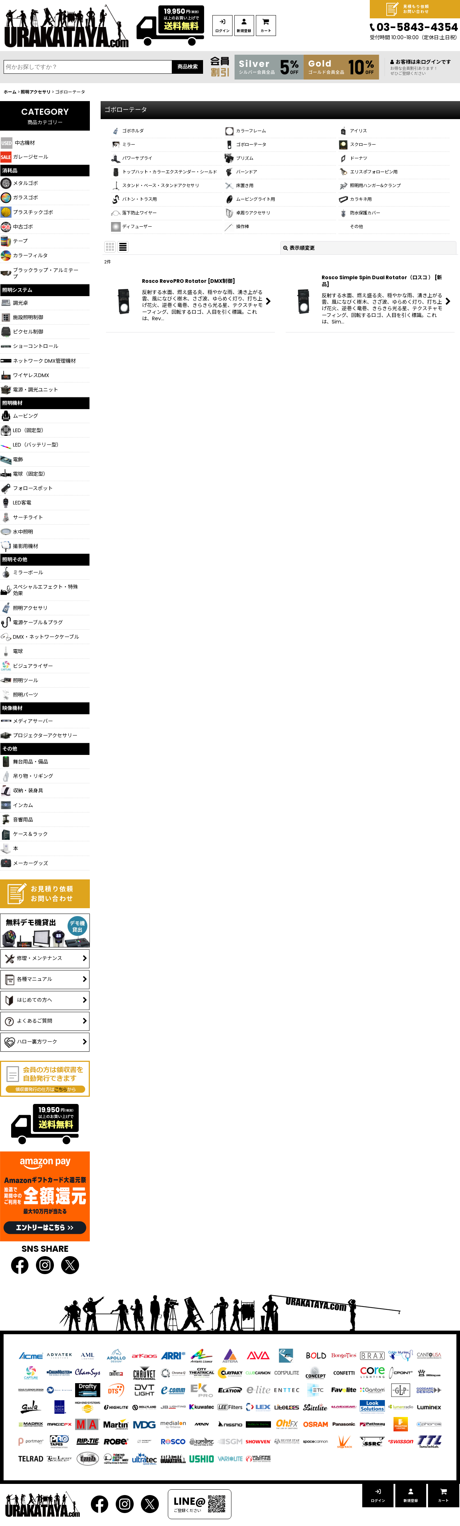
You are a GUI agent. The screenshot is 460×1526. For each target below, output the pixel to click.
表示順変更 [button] (299, 286)
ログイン (231, 31)
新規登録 (271, 31)
